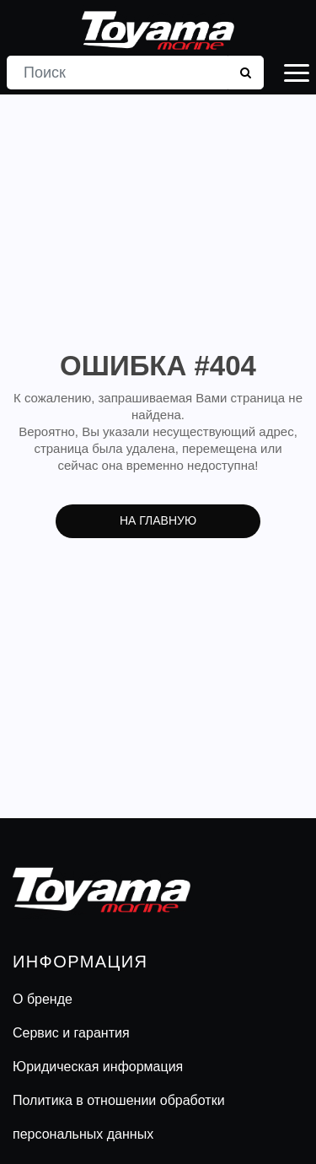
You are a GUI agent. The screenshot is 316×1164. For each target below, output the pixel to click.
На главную (158, 520)
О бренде (42, 999)
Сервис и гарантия (71, 1033)
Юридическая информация (98, 1066)
